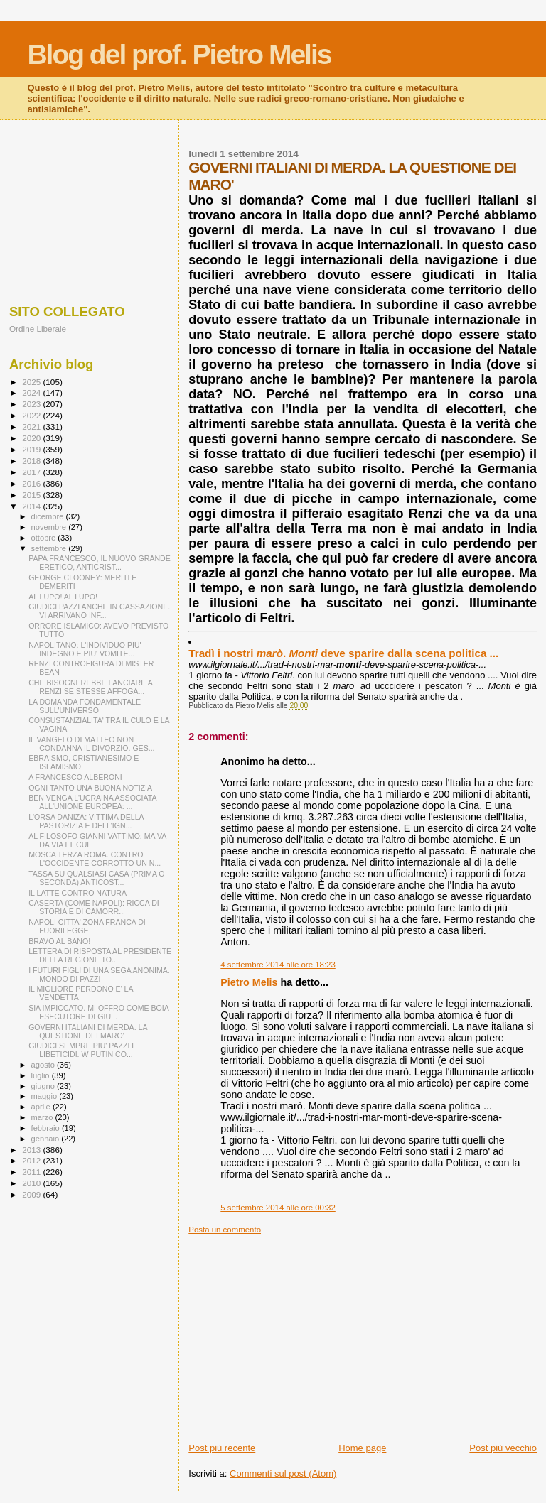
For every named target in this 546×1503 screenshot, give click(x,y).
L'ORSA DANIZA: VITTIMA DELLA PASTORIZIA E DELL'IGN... (86, 821)
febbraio (46, 1128)
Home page (362, 1448)
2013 (32, 1149)
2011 (32, 1171)
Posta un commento (224, 1229)
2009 (32, 1194)
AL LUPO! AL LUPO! (62, 596)
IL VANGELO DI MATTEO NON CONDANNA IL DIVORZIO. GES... (91, 743)
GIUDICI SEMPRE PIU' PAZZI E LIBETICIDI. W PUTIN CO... (82, 1049)
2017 (32, 472)
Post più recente (221, 1448)
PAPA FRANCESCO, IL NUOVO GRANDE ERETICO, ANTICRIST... (99, 562)
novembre (50, 527)
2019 (32, 449)
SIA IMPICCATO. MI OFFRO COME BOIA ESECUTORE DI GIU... (98, 1012)
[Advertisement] (362, 1334)
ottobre (44, 537)
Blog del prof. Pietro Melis (179, 54)
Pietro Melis (248, 982)
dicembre (48, 516)
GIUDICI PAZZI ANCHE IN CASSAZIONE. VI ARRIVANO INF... (99, 610)
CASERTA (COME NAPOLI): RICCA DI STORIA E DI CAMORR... (93, 907)
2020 (32, 438)
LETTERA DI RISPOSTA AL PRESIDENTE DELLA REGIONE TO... (99, 955)
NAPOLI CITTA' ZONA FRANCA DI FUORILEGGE (87, 926)
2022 (32, 415)
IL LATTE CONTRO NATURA (77, 893)
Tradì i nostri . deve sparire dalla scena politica (343, 653)
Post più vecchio (503, 1448)
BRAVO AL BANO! (59, 941)
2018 (32, 460)
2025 (32, 381)
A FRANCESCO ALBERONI (75, 777)
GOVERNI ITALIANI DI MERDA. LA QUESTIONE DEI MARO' (87, 1031)
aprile (42, 1106)
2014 (32, 506)
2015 (32, 494)
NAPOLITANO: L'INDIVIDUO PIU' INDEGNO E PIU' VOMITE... (84, 649)
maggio (45, 1096)
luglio (41, 1075)
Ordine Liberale (37, 328)
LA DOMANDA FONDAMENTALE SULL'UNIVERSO (84, 706)
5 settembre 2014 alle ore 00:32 (278, 1207)
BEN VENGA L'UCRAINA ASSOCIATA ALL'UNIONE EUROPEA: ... (92, 801)
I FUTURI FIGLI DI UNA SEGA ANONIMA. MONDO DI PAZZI (99, 974)
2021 (32, 426)
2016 (32, 483)
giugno (44, 1086)
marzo (43, 1117)
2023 (32, 403)
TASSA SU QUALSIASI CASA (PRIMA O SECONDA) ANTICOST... (96, 877)
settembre (50, 548)
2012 (32, 1160)
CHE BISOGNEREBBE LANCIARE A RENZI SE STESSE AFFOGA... (90, 686)
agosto (44, 1064)
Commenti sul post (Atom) (283, 1473)
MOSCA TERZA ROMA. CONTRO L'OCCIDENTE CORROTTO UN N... (94, 858)
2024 (32, 392)
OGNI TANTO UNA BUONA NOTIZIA (90, 787)
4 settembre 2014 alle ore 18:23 (278, 964)
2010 (32, 1183)
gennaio (46, 1138)
